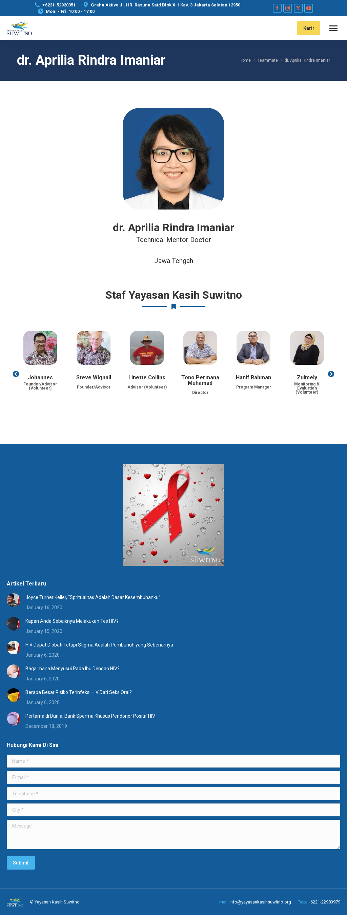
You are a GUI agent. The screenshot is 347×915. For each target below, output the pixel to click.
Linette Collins (146, 377)
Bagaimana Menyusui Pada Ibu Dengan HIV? (72, 668)
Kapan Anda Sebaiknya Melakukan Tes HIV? (72, 621)
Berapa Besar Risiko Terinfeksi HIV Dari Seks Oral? (78, 692)
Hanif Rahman (253, 377)
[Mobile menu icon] (333, 28)
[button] (16, 374)
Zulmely (307, 377)
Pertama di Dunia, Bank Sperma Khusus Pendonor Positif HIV (90, 716)
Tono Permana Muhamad (200, 380)
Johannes (40, 377)
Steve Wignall (93, 377)
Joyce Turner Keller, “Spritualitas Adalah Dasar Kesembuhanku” (92, 597)
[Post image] (13, 600)
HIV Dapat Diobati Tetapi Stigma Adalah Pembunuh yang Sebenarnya (99, 645)
